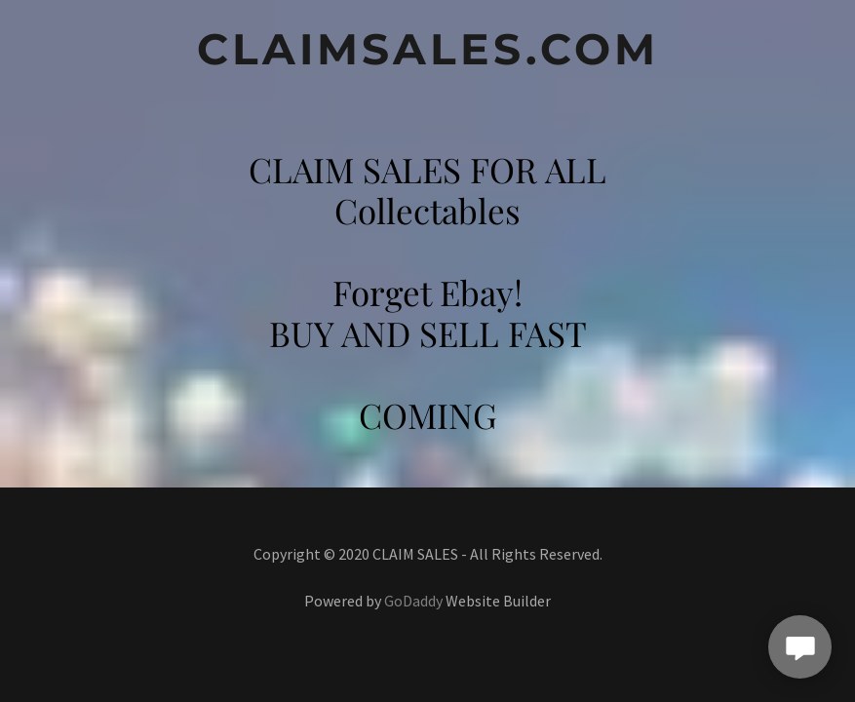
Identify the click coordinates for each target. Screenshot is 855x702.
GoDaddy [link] (413, 600)
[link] (427, 58)
